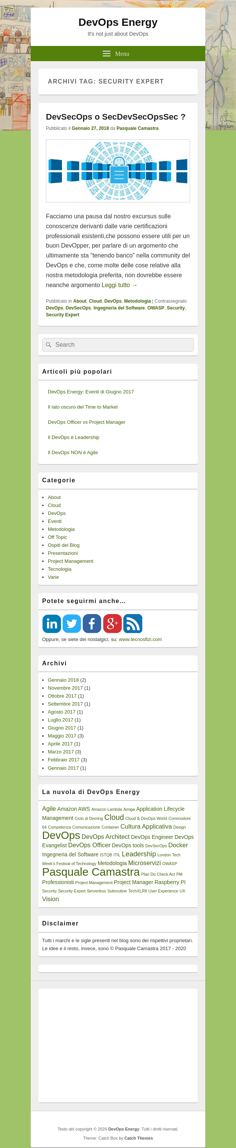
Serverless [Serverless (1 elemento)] (96, 891)
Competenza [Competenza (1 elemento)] (59, 827)
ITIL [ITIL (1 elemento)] (116, 855)
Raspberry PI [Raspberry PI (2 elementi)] (170, 882)
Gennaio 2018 (63, 680)
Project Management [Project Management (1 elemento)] (93, 882)
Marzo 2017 (61, 752)
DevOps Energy (118, 22)
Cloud (95, 301)
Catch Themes (138, 1138)
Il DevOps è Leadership (73, 437)
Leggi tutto (120, 285)
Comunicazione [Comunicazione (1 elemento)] (86, 827)
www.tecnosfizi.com (140, 639)
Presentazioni (63, 553)
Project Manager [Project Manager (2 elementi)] (133, 882)
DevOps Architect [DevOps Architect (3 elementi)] (106, 836)
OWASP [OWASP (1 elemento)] (169, 863)
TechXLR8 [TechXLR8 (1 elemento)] (137, 891)
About (80, 301)
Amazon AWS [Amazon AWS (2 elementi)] (73, 809)
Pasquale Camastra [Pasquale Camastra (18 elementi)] (91, 871)
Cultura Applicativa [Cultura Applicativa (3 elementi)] (146, 826)
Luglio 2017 (60, 720)
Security (176, 308)
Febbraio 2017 (64, 760)
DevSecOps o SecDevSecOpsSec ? (116, 117)
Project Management (70, 561)
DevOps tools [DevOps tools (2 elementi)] (128, 845)
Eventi (54, 521)
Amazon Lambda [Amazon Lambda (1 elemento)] (106, 809)
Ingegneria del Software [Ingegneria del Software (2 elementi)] (70, 854)
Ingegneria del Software (119, 308)
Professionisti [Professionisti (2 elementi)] (58, 882)
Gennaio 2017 (63, 768)
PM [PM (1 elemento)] (179, 874)
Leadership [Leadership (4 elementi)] (139, 854)
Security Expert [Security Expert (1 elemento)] (71, 891)
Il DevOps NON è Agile (73, 452)
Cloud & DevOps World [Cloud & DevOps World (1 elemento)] (146, 818)
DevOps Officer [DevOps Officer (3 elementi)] (89, 845)
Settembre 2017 (65, 704)
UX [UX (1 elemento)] (182, 891)
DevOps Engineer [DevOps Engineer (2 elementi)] (152, 837)
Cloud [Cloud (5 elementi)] (114, 817)
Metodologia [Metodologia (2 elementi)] (112, 863)
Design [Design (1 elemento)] (179, 827)
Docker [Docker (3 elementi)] (178, 845)
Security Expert (62, 314)
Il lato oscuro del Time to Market (83, 407)
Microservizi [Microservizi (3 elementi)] (144, 862)
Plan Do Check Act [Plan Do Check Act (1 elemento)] (158, 874)
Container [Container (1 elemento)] (110, 827)
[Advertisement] (118, 1045)
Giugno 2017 (62, 728)
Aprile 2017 (60, 744)
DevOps (112, 301)
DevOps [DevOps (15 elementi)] (61, 835)
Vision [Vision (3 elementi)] (50, 898)
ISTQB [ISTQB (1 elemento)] (106, 855)
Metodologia (137, 301)
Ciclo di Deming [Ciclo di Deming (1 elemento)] (89, 818)
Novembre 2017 (65, 688)
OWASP (155, 308)
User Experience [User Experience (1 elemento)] (163, 891)
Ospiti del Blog (64, 545)
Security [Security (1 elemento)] (49, 891)
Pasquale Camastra (137, 128)
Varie (53, 577)
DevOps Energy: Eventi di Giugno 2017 (91, 392)
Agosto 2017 (62, 712)
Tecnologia (59, 569)
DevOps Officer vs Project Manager (86, 422)
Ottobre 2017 (62, 696)
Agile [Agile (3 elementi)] (49, 808)
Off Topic (57, 537)
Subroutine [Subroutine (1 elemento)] (117, 891)
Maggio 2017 (62, 736)
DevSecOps (78, 308)
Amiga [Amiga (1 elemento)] (129, 809)
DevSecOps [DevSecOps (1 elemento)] (156, 845)
